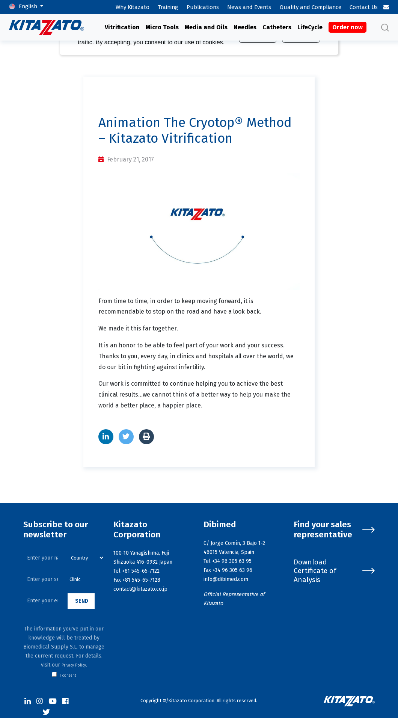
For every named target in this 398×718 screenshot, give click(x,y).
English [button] (29, 6)
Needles (245, 27)
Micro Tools (162, 27)
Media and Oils (206, 27)
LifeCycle (310, 27)
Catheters (276, 27)
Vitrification (122, 27)
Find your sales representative (334, 530)
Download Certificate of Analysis (334, 571)
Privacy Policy (74, 665)
